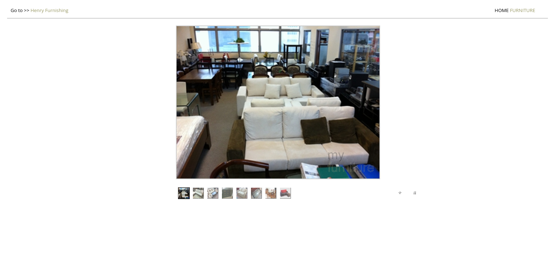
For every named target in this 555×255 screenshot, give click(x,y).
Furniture (515, 10)
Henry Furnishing (49, 10)
